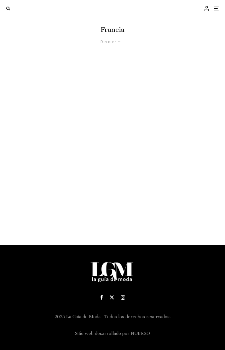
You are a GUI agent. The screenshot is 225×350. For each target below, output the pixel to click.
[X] (112, 297)
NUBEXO (140, 333)
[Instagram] (123, 297)
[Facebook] (101, 297)
